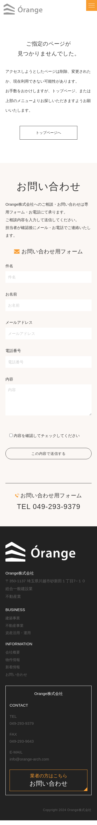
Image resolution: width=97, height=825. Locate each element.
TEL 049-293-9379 (48, 510)
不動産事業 (15, 629)
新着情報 (13, 670)
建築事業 (13, 621)
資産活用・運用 (19, 636)
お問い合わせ (17, 678)
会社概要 (13, 656)
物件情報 (13, 663)
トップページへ (48, 134)
